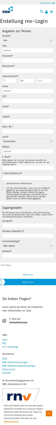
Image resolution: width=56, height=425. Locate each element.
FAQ (4, 343)
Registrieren (28, 282)
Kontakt (6, 373)
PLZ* (4, 96)
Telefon (6, 147)
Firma (5, 86)
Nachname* (8, 66)
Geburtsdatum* (10, 76)
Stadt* (5, 106)
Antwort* (7, 251)
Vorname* (7, 56)
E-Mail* (6, 157)
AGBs (4, 359)
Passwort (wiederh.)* (13, 231)
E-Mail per (14, 319)
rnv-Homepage (10, 347)
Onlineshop (45, 3)
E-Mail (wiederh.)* (12, 173)
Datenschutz (8, 369)
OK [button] (49, 413)
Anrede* (6, 36)
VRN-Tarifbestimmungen (15, 362)
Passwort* (7, 221)
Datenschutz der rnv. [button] (11, 421)
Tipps (4, 340)
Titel (4, 46)
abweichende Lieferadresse (19, 183)
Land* (5, 137)
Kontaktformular (18, 322)
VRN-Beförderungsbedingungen (19, 366)
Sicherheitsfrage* (11, 241)
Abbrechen (28, 275)
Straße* (6, 117)
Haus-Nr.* (7, 127)
